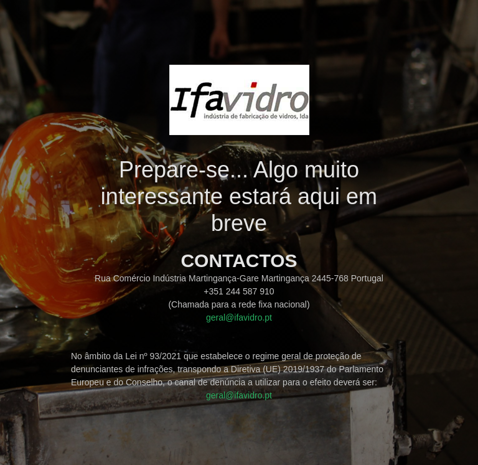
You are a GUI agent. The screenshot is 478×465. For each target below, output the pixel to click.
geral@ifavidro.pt (239, 317)
